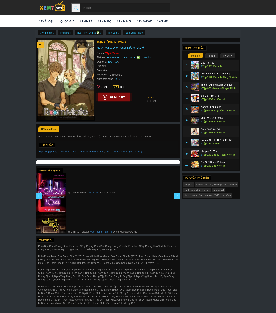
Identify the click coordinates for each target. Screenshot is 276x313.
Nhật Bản (113, 62)
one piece (188, 184)
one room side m (115, 151)
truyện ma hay (134, 151)
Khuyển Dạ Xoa (209, 151)
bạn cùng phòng (48, 151)
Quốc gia (66, 21)
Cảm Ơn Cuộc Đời (210, 129)
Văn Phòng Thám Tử (101, 231)
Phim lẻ (86, 21)
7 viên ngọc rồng (222, 195)
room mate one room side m (75, 151)
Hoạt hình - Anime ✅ (128, 57)
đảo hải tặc (201, 184)
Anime (162, 21)
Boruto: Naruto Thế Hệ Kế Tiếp (217, 140)
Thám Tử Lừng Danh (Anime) (216, 84)
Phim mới (124, 21)
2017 (117, 79)
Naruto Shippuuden (211, 107)
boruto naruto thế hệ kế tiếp (197, 190)
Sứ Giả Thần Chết (210, 95)
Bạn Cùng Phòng (134, 32)
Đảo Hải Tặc (207, 62)
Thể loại (46, 21)
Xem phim (114, 97)
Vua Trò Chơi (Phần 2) (212, 118)
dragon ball (218, 190)
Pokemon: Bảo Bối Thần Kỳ (215, 73)
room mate (98, 151)
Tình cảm (146, 57)
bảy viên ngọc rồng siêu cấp (223, 184)
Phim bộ (104, 21)
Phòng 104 (93, 192)
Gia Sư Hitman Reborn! (213, 162)
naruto (208, 195)
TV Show (144, 21)
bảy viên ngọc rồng (193, 195)
